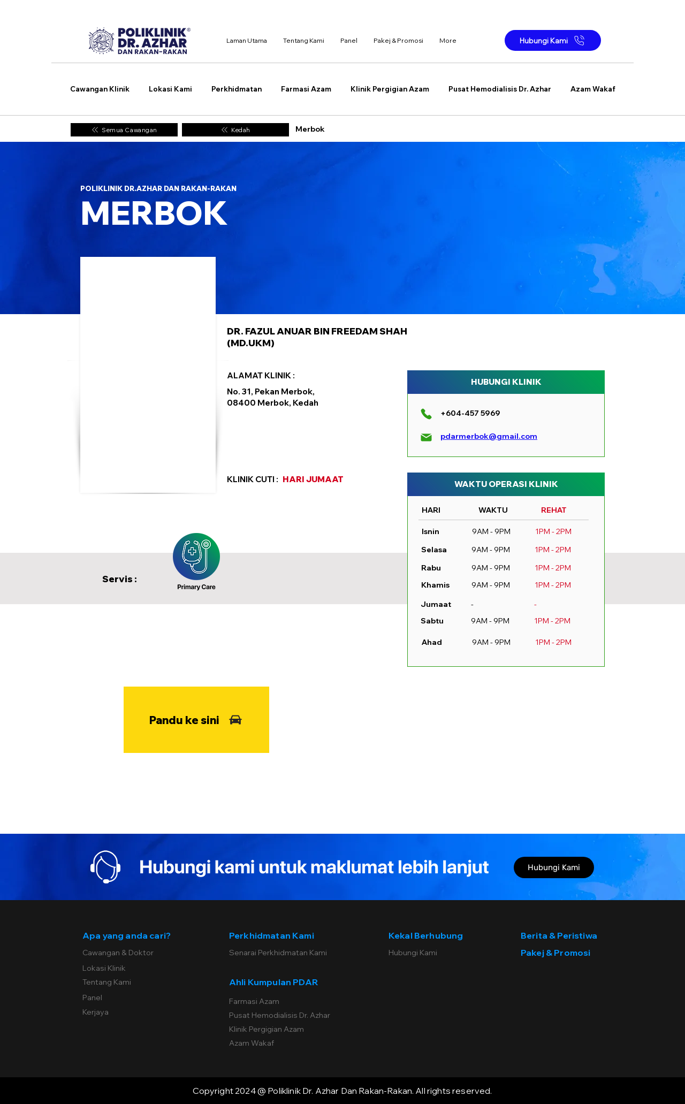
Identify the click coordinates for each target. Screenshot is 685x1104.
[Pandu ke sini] (196, 720)
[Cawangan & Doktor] (133, 952)
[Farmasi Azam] (282, 1001)
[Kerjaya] (133, 1012)
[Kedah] (235, 129)
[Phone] (426, 414)
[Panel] (133, 997)
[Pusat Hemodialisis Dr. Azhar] (282, 1015)
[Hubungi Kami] (553, 40)
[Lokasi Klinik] (133, 968)
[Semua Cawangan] (124, 129)
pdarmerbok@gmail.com (488, 436)
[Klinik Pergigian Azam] (282, 1029)
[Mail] (426, 437)
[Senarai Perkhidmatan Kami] (282, 952)
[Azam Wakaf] (282, 1043)
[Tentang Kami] (133, 982)
